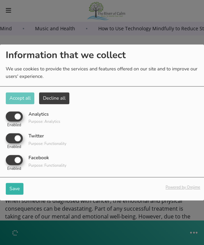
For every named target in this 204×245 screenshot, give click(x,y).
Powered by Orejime (183, 187)
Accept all (20, 98)
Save (15, 189)
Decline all (54, 98)
